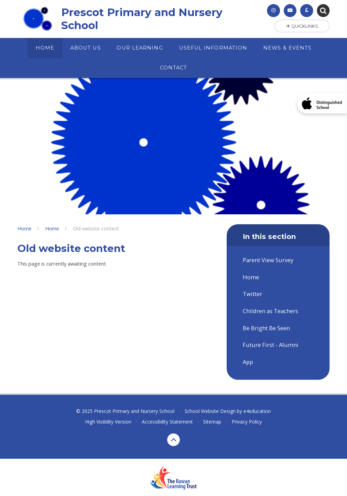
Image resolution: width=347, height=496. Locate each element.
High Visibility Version (108, 421)
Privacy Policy (247, 421)
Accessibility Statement (167, 421)
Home (24, 228)
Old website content (96, 228)
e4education (257, 411)
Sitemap (212, 421)
